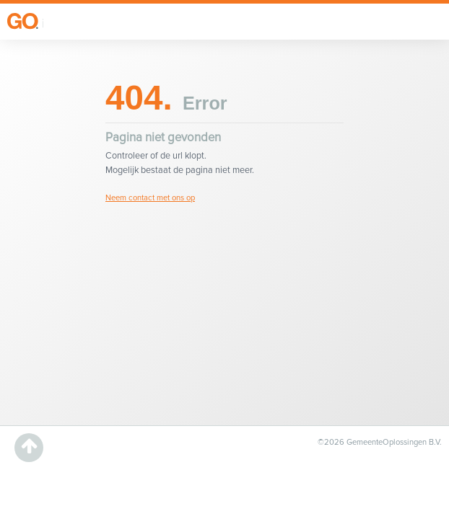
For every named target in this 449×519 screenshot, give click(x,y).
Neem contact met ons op (150, 198)
